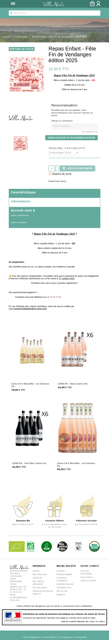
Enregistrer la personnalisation (71, 137)
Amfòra (36, 571)
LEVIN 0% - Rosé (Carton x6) (72, 383)
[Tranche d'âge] (64, 152)
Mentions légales (64, 574)
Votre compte (89, 566)
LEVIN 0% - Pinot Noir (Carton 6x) (29, 463)
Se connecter (86, 577)
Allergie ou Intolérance (62, 121)
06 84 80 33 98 (54, 297)
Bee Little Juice (40, 574)
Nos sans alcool (40, 587)
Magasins (61, 594)
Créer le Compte (88, 580)
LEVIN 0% (37, 578)
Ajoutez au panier (77, 168)
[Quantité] (52, 168)
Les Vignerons (65, 637)
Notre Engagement (32, 637)
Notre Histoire (49, 637)
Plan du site (62, 591)
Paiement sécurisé (65, 584)
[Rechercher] (54, 13)
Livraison (61, 571)
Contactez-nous (64, 587)
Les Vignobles (80, 637)
